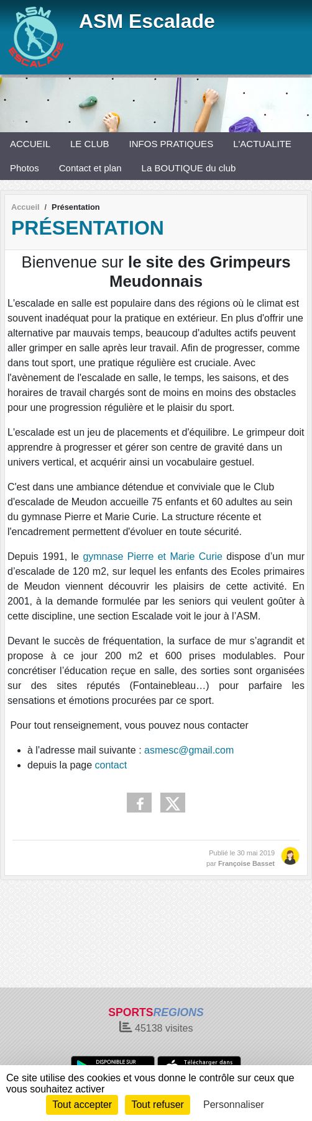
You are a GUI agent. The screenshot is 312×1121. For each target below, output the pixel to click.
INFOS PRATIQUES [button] (171, 143)
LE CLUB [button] (89, 143)
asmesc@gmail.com (189, 750)
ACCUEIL (30, 143)
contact (111, 765)
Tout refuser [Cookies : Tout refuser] (157, 1104)
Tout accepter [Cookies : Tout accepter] (82, 1104)
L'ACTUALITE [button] (262, 143)
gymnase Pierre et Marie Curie (153, 556)
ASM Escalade (147, 21)
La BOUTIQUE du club (189, 168)
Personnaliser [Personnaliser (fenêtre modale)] (233, 1104)
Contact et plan (90, 168)
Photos (24, 168)
